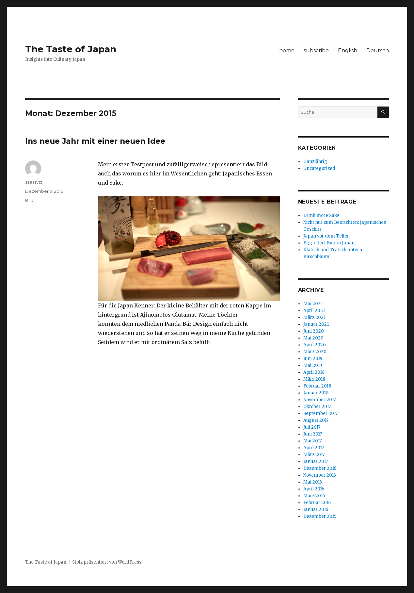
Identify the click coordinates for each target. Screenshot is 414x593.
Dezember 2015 (319, 516)
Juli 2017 (311, 427)
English (347, 50)
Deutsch (377, 50)
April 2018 (314, 372)
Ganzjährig (315, 161)
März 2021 (314, 317)
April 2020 (314, 345)
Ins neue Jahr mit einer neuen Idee (95, 141)
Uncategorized (319, 168)
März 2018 (314, 379)
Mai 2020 (313, 338)
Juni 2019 (312, 358)
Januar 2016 (315, 509)
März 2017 (314, 454)
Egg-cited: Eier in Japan (329, 243)
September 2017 (320, 413)
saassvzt (33, 182)
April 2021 (314, 310)
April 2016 (313, 489)
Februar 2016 (317, 502)
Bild (29, 200)
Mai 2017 (312, 441)
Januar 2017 (315, 461)
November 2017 (319, 400)
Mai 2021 (313, 303)
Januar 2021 (316, 324)
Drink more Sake (321, 215)
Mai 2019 (312, 365)
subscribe (316, 50)
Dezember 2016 (319, 468)
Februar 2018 (317, 386)
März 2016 (314, 496)
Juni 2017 (312, 434)
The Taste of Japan (70, 49)
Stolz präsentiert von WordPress (106, 562)
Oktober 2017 (317, 406)
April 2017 (313, 448)
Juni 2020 (313, 331)
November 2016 (319, 475)
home (287, 50)
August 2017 (315, 420)
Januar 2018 (315, 393)
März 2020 (314, 351)
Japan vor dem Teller (326, 236)
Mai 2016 (312, 482)
